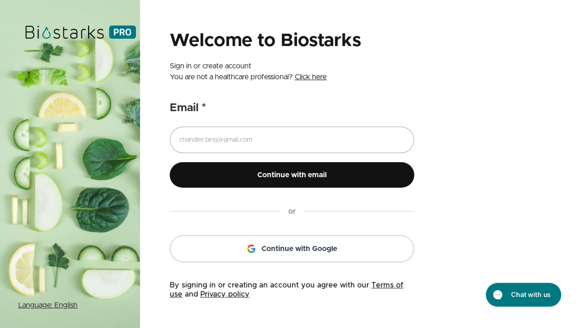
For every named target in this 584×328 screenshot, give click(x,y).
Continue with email (292, 175)
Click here (311, 77)
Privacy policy (225, 294)
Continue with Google (292, 248)
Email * (188, 107)
